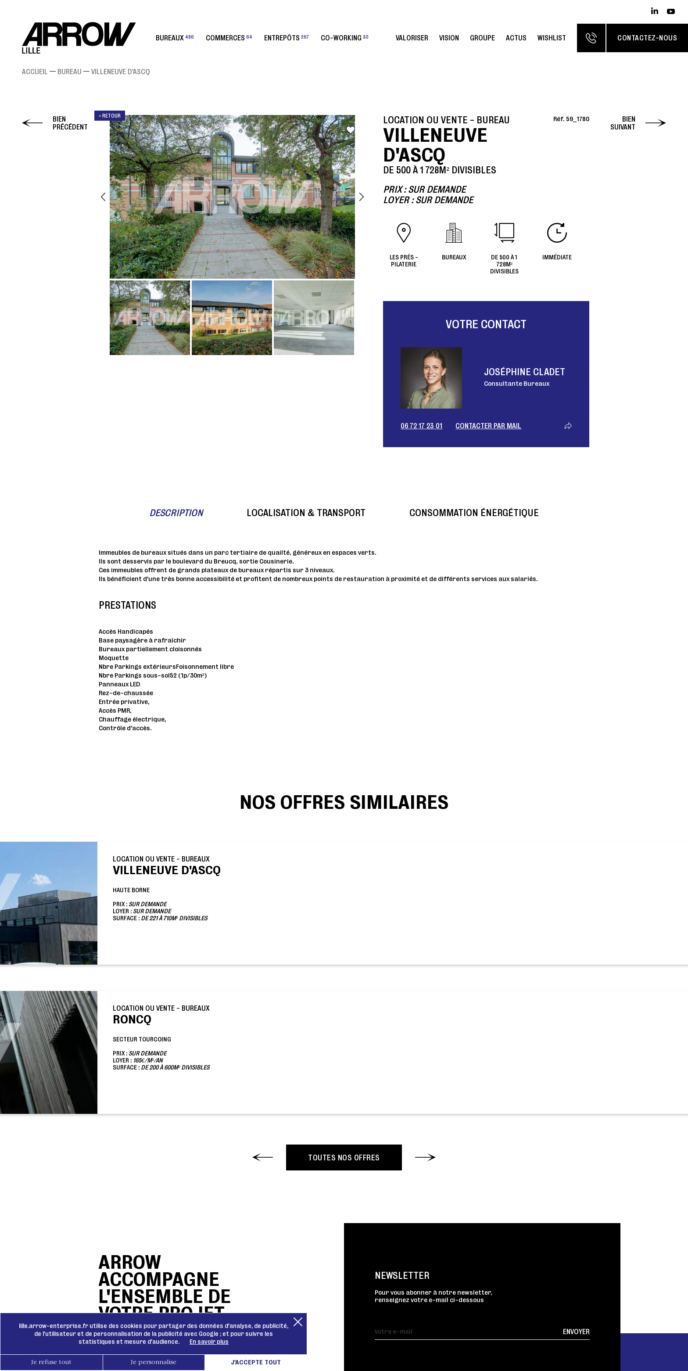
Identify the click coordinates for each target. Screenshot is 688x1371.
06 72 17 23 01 (421, 426)
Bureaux (175, 38)
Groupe (482, 38)
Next (361, 196)
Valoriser (412, 38)
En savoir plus (209, 1341)
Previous (103, 196)
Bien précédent (70, 123)
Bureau (69, 71)
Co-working (345, 38)
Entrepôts (286, 38)
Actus (516, 38)
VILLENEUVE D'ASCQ (120, 71)
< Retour (110, 115)
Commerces (229, 38)
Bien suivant (622, 123)
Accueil (35, 71)
